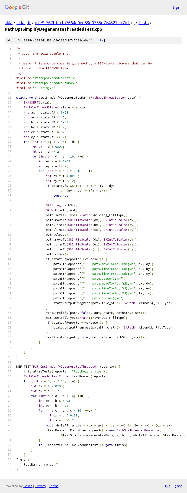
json (178, 486)
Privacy (40, 486)
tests (144, 22)
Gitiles (27, 486)
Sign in (177, 7)
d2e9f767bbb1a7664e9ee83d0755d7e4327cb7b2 (82, 22)
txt (167, 486)
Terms (53, 486)
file (99, 40)
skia (9, 22)
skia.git (23, 22)
